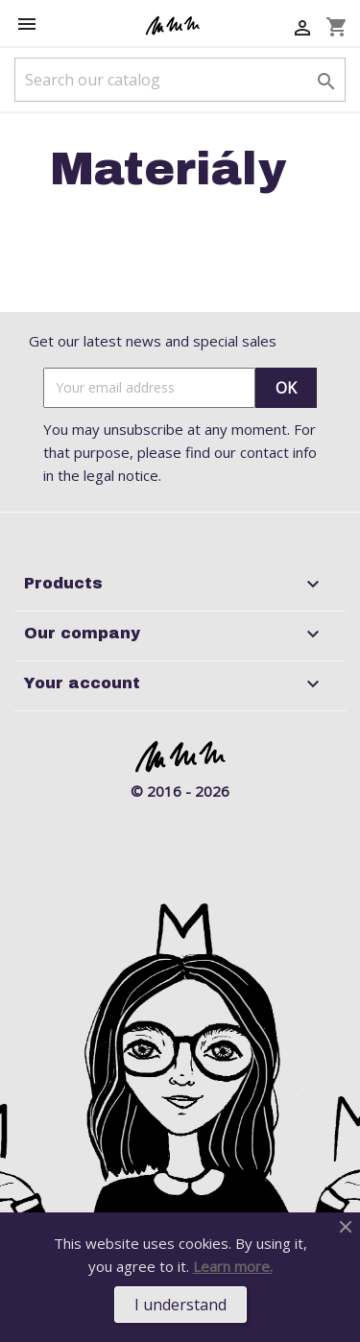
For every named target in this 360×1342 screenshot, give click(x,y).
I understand (180, 1304)
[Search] (180, 80)
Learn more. (233, 1266)
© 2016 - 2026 (180, 791)
